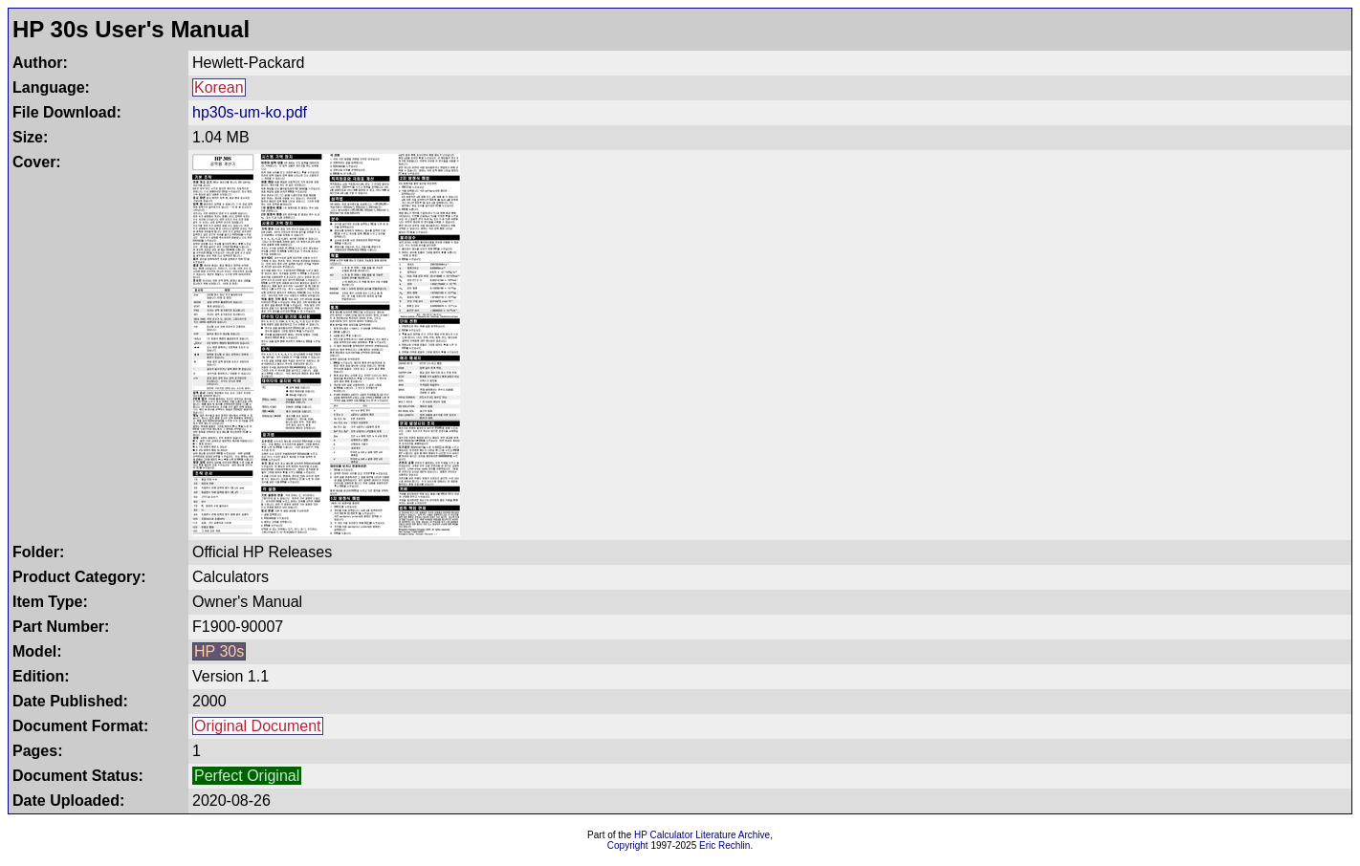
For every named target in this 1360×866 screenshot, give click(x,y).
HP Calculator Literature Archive (702, 835)
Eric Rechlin (724, 845)
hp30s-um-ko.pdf (249, 112)
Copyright (627, 845)
